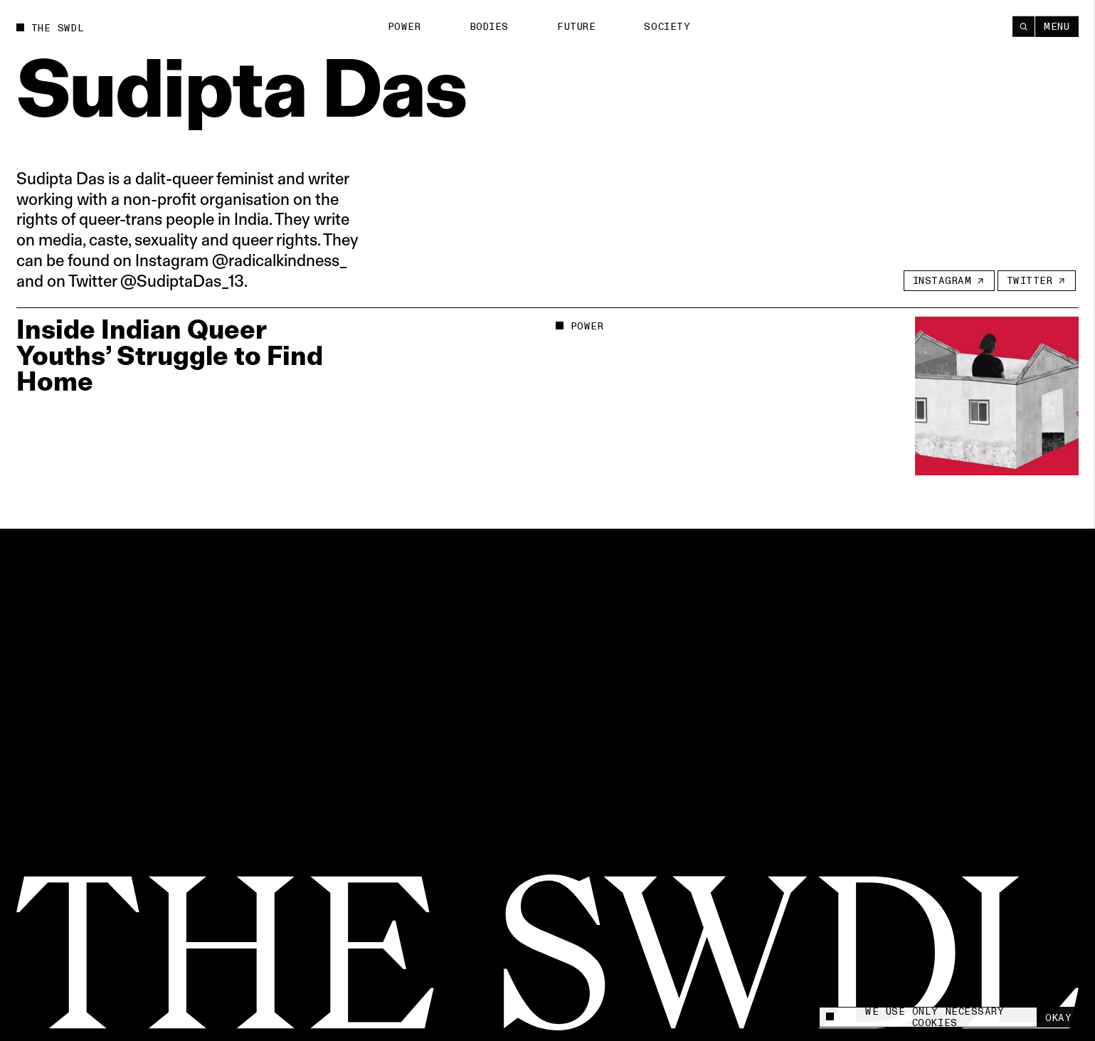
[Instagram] (949, 280)
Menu (1056, 26)
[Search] (1023, 25)
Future (576, 26)
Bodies (489, 26)
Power (404, 26)
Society (667, 26)
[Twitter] (1037, 280)
